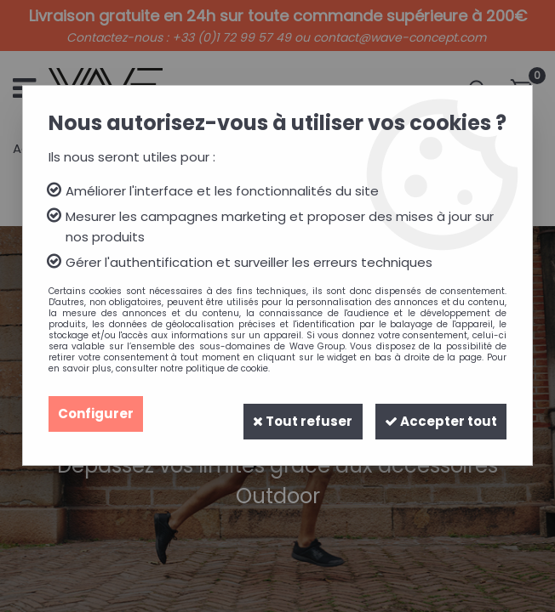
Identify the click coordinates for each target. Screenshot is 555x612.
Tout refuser (283, 413)
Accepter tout (434, 413)
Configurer (98, 413)
